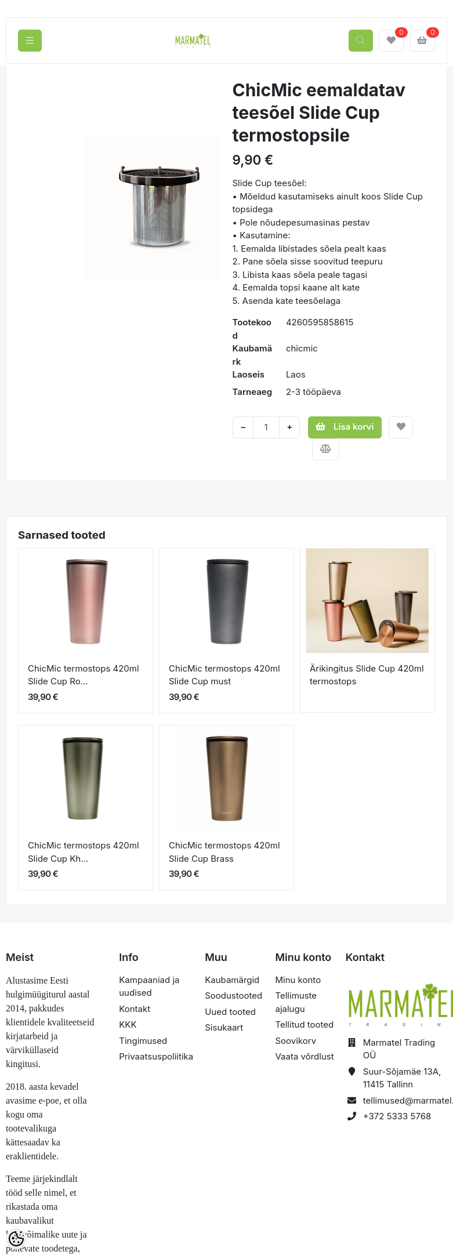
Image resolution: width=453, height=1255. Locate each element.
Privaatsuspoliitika (156, 1056)
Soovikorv (295, 1040)
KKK (127, 1024)
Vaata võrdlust (304, 1056)
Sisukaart (224, 1027)
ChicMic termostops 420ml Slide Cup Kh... (83, 852)
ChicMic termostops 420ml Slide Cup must (224, 675)
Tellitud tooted (304, 1024)
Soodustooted (233, 995)
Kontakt (134, 1008)
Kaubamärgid (232, 979)
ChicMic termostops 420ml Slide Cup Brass (224, 852)
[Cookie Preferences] (16, 1238)
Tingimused (143, 1040)
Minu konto (298, 979)
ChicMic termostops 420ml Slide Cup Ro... (83, 675)
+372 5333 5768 (397, 1116)
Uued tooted (230, 1011)
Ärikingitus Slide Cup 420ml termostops (367, 675)
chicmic (302, 348)
